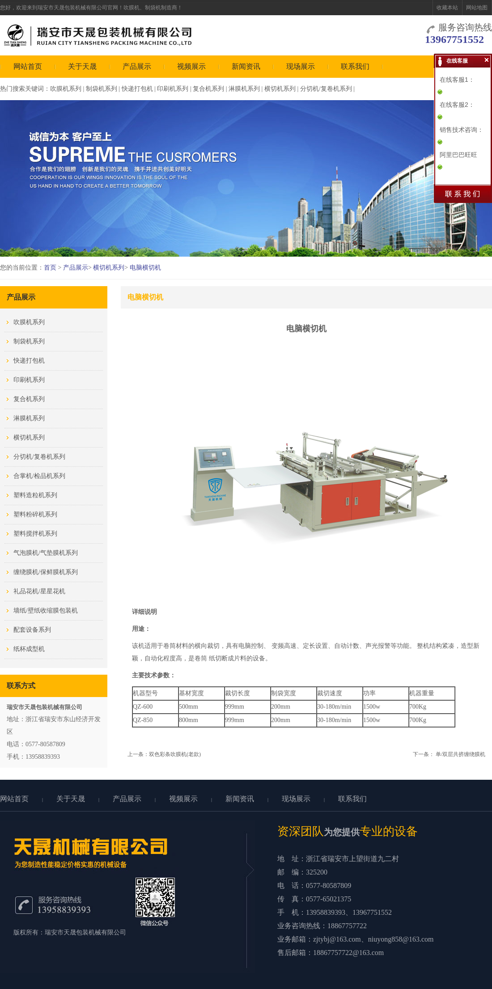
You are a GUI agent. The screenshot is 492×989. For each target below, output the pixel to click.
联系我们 (355, 66)
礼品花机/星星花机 (39, 591)
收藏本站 (447, 7)
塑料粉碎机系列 (35, 514)
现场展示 (300, 66)
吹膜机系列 (65, 88)
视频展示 (191, 66)
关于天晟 (82, 66)
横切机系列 (280, 88)
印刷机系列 (172, 88)
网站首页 (27, 66)
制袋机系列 (101, 88)
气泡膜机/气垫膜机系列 (45, 552)
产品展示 (137, 66)
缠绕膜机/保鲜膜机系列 (45, 572)
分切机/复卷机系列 (326, 88)
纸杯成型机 (29, 649)
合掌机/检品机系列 (39, 476)
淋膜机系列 (244, 88)
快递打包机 (137, 88)
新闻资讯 (246, 66)
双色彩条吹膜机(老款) (175, 754)
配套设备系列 (32, 629)
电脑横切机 (145, 267)
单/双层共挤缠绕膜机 (460, 754)
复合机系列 (208, 88)
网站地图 (477, 7)
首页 (50, 267)
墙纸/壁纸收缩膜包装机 (45, 610)
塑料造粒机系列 (35, 495)
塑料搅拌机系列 (35, 533)
